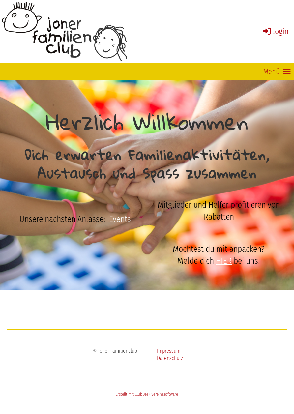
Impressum (168, 351)
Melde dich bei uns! (218, 261)
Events (120, 219)
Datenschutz (170, 358)
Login (275, 31)
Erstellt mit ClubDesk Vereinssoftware (147, 394)
